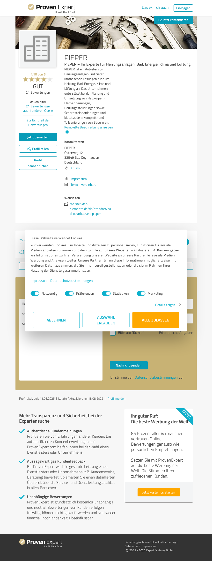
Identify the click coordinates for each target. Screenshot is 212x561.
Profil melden (116, 398)
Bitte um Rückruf (131, 332)
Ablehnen (56, 320)
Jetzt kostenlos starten (158, 492)
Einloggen (183, 8)
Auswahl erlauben (106, 320)
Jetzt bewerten (38, 137)
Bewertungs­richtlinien (138, 542)
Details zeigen (163, 304)
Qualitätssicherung (164, 542)
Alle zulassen (156, 320)
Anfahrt (76, 168)
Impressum (41, 280)
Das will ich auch (155, 7)
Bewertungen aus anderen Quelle (38, 108)
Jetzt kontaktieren (173, 19)
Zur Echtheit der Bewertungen (38, 122)
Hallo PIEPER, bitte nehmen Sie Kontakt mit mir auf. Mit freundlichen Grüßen (60, 340)
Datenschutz (132, 546)
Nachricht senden (128, 365)
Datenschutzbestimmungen (74, 280)
